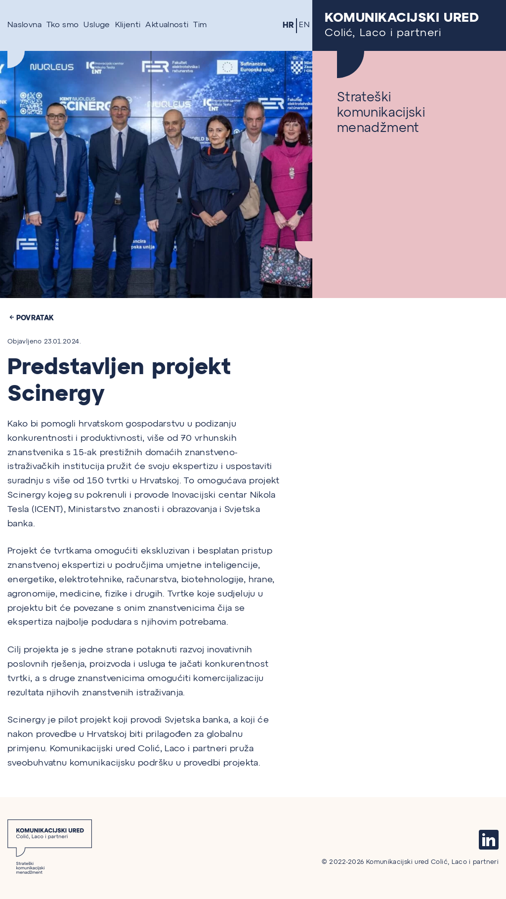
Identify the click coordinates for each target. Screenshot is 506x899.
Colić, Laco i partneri (409, 25)
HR (289, 25)
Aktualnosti (166, 25)
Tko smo (62, 25)
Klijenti (128, 25)
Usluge (97, 25)
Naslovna (24, 25)
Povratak (32, 318)
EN (304, 25)
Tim (200, 25)
